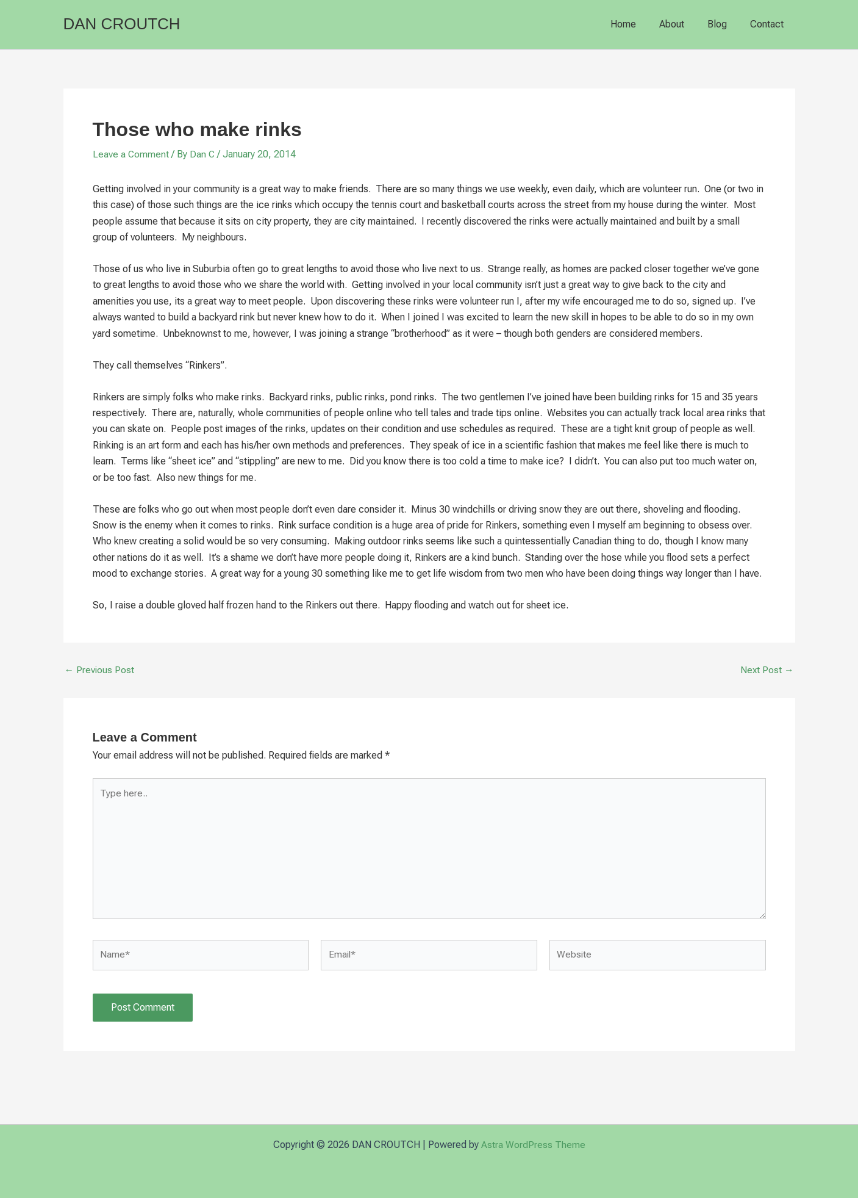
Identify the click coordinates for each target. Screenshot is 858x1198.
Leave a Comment (131, 154)
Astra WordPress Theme (533, 1144)
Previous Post (100, 670)
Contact (768, 24)
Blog (722, 24)
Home (636, 24)
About (680, 24)
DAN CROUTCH (122, 24)
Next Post (767, 670)
